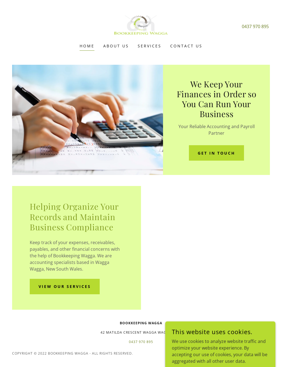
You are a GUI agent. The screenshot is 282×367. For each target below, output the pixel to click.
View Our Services (65, 286)
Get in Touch (216, 153)
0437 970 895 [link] (255, 26)
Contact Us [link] (186, 45)
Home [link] (87, 45)
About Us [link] (116, 45)
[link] (141, 25)
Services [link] (149, 45)
